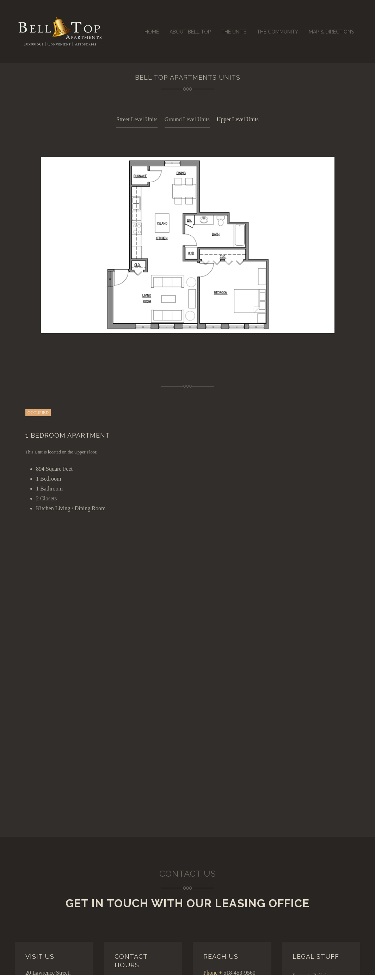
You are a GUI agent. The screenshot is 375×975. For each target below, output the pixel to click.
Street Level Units (136, 119)
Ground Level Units (187, 119)
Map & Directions (331, 32)
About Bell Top (190, 32)
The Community (277, 32)
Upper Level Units (238, 119)
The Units (233, 32)
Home (152, 32)
